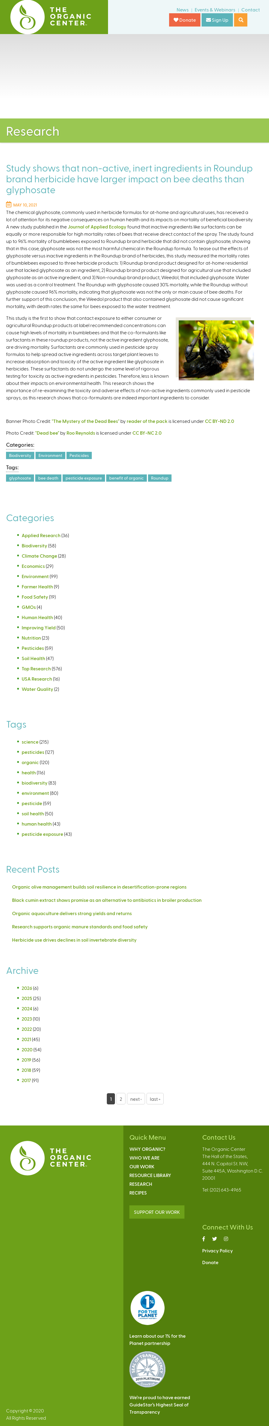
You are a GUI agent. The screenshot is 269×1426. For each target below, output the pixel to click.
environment (35, 793)
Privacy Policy (217, 1250)
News (183, 9)
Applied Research (41, 535)
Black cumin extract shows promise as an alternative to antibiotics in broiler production (107, 900)
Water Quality (37, 689)
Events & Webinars (215, 9)
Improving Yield (39, 627)
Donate (185, 20)
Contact (250, 9)
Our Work (141, 1166)
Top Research (36, 668)
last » (155, 1099)
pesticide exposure (84, 477)
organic (30, 762)
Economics (33, 566)
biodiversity (35, 782)
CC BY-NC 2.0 (147, 433)
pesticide (32, 803)
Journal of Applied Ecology (97, 226)
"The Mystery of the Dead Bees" (85, 421)
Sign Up (217, 20)
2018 (26, 1070)
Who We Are (144, 1157)
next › (136, 1099)
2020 (27, 1049)
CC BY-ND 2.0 (219, 421)
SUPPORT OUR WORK (157, 1212)
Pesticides (79, 455)
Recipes (138, 1192)
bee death (48, 477)
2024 (27, 1008)
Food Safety (35, 597)
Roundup (160, 477)
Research (140, 1184)
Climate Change (39, 556)
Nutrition (31, 638)
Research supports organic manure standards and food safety (80, 926)
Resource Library (150, 1175)
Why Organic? (147, 1149)
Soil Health (33, 658)
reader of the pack (147, 421)
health (29, 772)
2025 (27, 998)
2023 (27, 1018)
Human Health (37, 617)
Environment (50, 455)
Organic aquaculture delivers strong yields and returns (72, 913)
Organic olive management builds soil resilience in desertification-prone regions (99, 886)
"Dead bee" (47, 433)
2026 (27, 988)
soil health (33, 813)
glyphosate (20, 477)
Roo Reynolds (80, 433)
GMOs (29, 607)
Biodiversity (20, 455)
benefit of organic (126, 477)
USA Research (37, 679)
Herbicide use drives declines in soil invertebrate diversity (75, 940)
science (30, 741)
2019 (26, 1059)
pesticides (33, 752)
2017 (26, 1080)
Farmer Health (37, 586)
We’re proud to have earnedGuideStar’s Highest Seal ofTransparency (159, 1404)
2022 (27, 1029)
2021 (26, 1039)
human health (37, 823)
